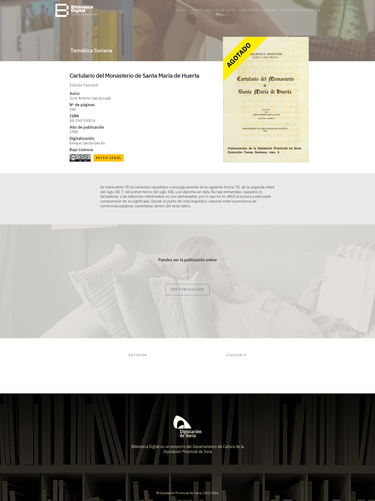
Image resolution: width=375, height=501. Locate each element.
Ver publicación (187, 289)
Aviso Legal (108, 158)
